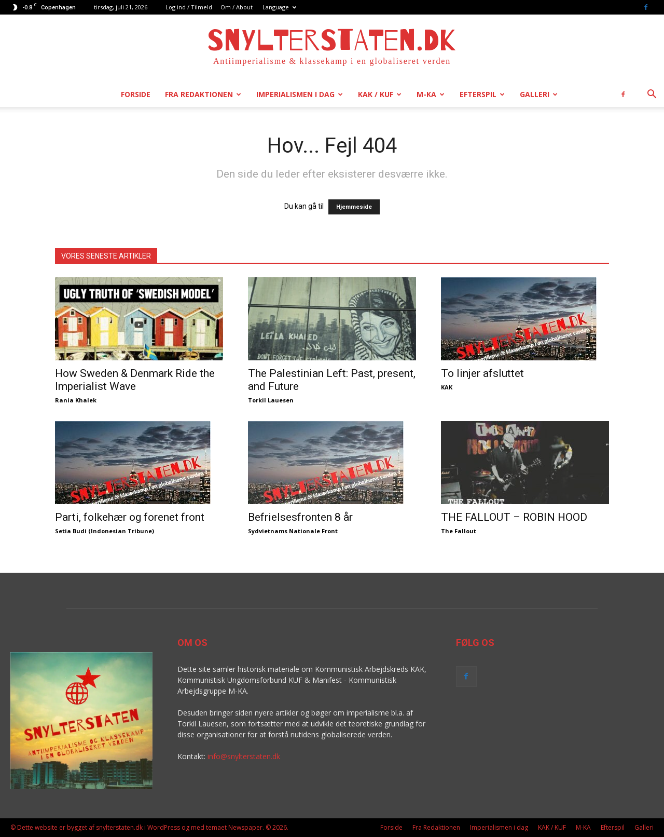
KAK (446, 387)
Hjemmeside (354, 207)
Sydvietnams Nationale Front (293, 531)
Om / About (236, 7)
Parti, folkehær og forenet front (129, 517)
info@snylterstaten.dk (244, 756)
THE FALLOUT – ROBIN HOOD (514, 517)
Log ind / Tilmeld (188, 7)
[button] (651, 95)
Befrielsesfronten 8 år (300, 517)
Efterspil (482, 94)
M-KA (431, 94)
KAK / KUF (380, 94)
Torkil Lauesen (271, 400)
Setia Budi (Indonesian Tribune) (104, 531)
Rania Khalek (75, 400)
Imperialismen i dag (299, 94)
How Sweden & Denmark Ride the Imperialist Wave (135, 380)
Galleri (539, 94)
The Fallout (458, 531)
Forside (135, 94)
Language (279, 7)
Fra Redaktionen (203, 94)
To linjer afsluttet (482, 373)
